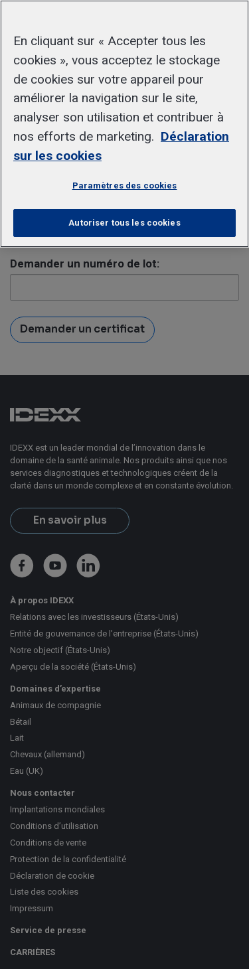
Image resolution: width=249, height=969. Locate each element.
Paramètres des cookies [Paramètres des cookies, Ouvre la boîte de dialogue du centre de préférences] (124, 185)
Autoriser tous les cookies (124, 223)
